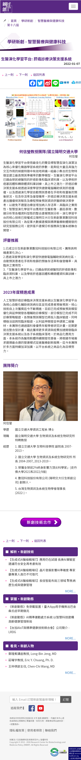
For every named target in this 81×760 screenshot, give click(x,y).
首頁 (14, 21)
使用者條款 (34, 730)
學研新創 (27, 21)
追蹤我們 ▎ (18, 708)
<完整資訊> (14, 724)
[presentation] (10, 120)
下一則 (23, 74)
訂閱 (66, 699)
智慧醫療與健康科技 (51, 21)
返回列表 (39, 74)
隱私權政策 (17, 730)
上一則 (9, 74)
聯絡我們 (51, 730)
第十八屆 (13, 25)
